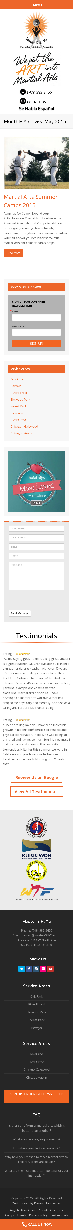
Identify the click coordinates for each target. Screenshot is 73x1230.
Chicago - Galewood (24, 426)
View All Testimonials (37, 791)
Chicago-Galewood (37, 1070)
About (43, 1210)
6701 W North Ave (43, 940)
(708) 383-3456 (35, 92)
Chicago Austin (36, 1077)
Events (21, 1215)
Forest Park (19, 406)
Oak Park (17, 379)
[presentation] (30, 598)
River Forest (19, 393)
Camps (10, 1215)
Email (15, 311)
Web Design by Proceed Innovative (36, 1203)
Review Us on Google (36, 777)
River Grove (19, 420)
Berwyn (16, 386)
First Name (18, 326)
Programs (57, 1210)
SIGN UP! (36, 343)
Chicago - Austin (22, 433)
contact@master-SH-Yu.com (41, 935)
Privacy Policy (38, 1215)
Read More (13, 253)
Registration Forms (22, 1210)
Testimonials (59, 1215)
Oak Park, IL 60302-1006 (36, 945)
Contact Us (32, 101)
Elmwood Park (20, 400)
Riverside (17, 413)
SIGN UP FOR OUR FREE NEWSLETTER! (36, 1094)
